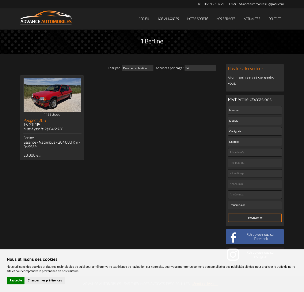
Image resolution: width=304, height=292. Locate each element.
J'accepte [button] (15, 280)
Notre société (197, 19)
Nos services (225, 19)
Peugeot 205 (34, 122)
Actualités (252, 19)
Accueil (143, 19)
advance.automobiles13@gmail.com (261, 4)
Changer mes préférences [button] (45, 280)
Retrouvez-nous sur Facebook (261, 237)
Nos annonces (168, 19)
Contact (275, 19)
